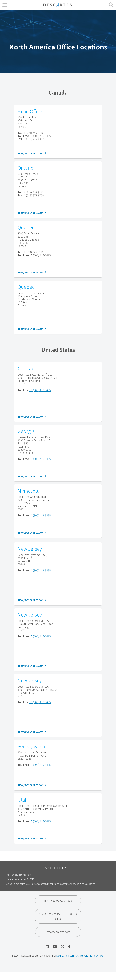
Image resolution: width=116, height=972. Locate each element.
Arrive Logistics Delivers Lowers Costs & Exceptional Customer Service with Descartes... (51, 883)
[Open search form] (111, 5)
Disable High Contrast (92, 955)
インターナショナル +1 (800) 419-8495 (58, 916)
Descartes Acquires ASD (18, 874)
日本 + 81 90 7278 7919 (58, 900)
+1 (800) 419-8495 (40, 390)
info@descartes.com (31, 153)
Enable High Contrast (68, 955)
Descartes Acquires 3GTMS (20, 879)
